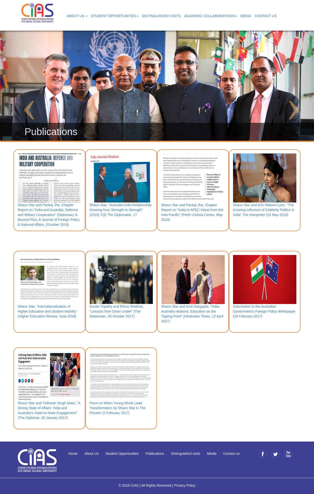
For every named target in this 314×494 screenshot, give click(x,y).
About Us (91, 454)
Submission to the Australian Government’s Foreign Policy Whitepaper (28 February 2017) (264, 311)
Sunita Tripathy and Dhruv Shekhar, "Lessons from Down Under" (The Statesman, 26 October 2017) (117, 311)
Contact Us (266, 16)
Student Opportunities (122, 454)
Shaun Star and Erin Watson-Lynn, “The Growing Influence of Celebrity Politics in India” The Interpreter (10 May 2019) (264, 210)
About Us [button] (77, 16)
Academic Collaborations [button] (210, 16)
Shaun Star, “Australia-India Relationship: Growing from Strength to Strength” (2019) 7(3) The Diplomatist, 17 (121, 210)
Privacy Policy (185, 485)
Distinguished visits (185, 454)
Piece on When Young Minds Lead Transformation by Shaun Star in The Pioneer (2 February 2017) (118, 408)
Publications (154, 454)
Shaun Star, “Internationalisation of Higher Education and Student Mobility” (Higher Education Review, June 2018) (47, 311)
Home (73, 454)
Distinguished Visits (161, 16)
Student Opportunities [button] (115, 16)
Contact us (231, 454)
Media (245, 16)
